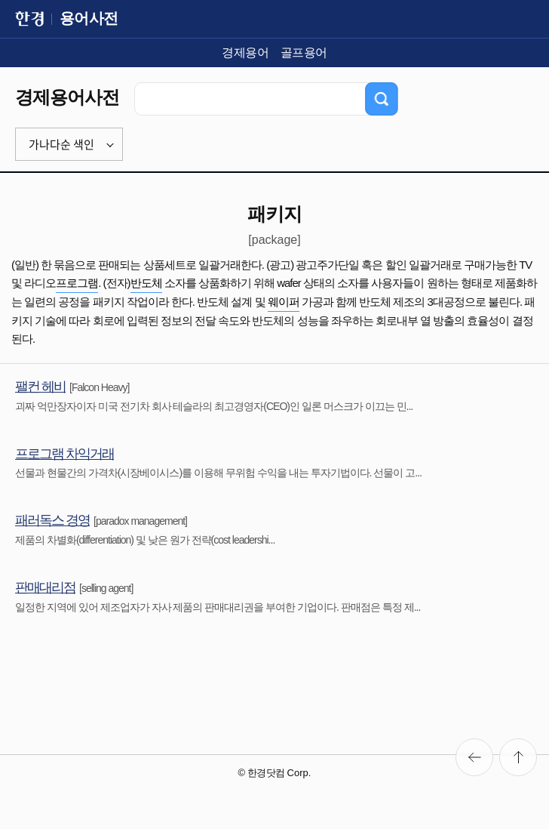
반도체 (146, 282)
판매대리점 (45, 587)
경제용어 (245, 52)
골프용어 (304, 52)
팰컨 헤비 (40, 386)
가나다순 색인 (61, 144)
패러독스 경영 (52, 520)
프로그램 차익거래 (64, 453)
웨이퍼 (283, 301)
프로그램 (77, 282)
